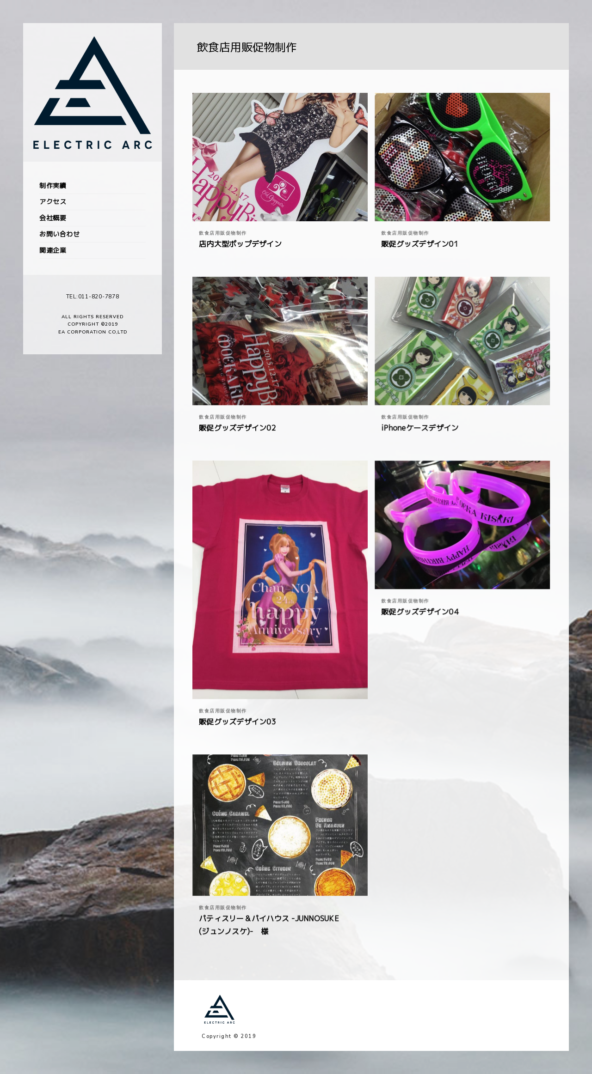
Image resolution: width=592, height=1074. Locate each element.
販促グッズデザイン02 (237, 428)
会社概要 (52, 217)
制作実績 (52, 185)
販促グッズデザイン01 (419, 244)
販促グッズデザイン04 (419, 612)
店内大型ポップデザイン (240, 244)
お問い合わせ (59, 234)
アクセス (52, 201)
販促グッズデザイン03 (237, 721)
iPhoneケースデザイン (419, 428)
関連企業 (52, 250)
